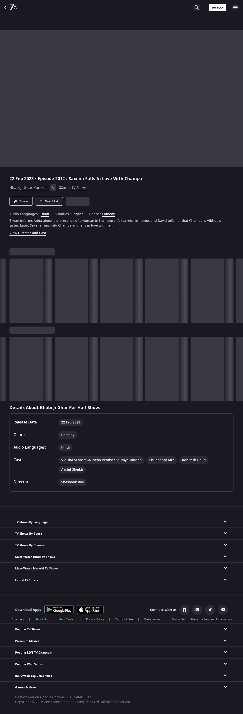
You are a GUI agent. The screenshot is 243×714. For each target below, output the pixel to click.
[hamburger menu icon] (235, 7)
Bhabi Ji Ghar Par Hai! (28, 188)
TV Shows (79, 187)
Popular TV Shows (27, 629)
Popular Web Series (29, 664)
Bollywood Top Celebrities (33, 675)
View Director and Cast (27, 233)
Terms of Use (124, 619)
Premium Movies (27, 641)
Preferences (152, 619)
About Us (41, 619)
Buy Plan (217, 7)
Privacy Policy (95, 619)
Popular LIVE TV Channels (33, 652)
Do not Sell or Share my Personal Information (202, 619)
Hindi (45, 214)
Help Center (67, 619)
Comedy (108, 214)
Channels (18, 619)
